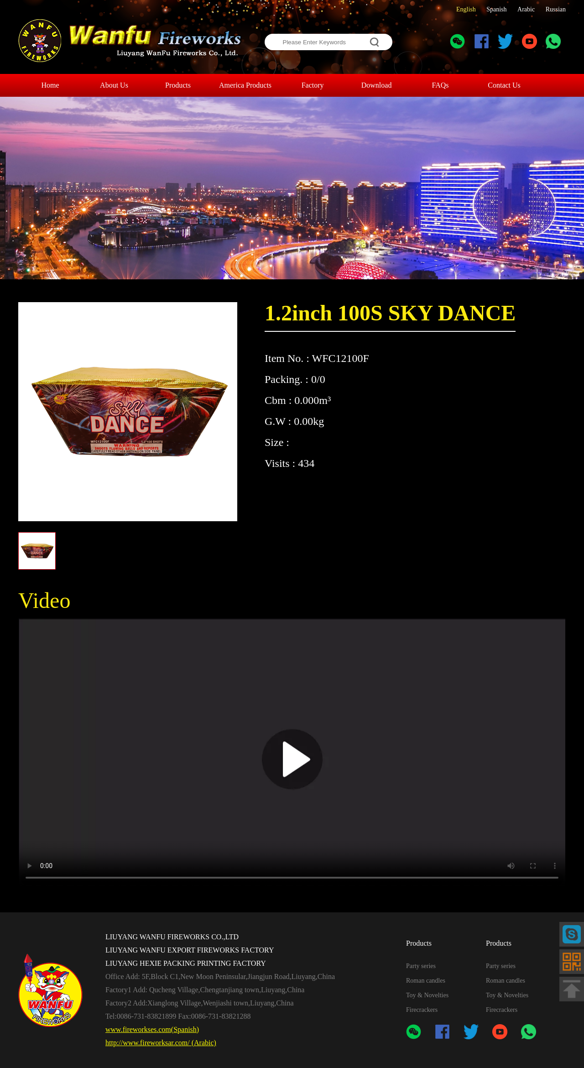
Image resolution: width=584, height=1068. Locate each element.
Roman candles (425, 980)
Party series (421, 966)
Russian (556, 9)
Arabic (526, 9)
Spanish (496, 9)
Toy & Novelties (427, 995)
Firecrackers (422, 1009)
